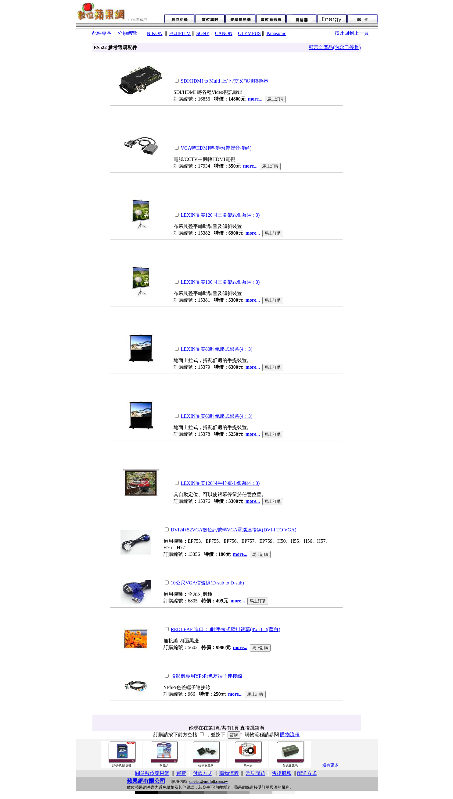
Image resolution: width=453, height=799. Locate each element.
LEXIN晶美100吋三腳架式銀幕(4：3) (220, 282)
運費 (181, 773)
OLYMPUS (249, 33)
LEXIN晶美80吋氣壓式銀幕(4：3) (217, 349)
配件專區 (101, 33)
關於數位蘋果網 (152, 773)
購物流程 (290, 734)
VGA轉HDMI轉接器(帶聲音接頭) (216, 148)
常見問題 (255, 773)
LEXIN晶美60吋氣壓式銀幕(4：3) (217, 416)
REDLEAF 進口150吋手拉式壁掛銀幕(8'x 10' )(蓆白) (225, 629)
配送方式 (307, 773)
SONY (202, 33)
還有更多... (331, 765)
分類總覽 (127, 33)
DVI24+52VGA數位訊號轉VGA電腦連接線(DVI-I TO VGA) (234, 529)
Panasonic (276, 33)
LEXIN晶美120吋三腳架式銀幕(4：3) (220, 215)
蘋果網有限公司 (146, 781)
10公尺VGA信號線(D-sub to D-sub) (207, 582)
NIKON (155, 33)
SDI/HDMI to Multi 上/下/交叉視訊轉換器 (224, 80)
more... (255, 98)
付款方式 (202, 773)
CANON (223, 33)
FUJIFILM (180, 33)
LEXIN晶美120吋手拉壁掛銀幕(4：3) (220, 483)
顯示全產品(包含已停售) (335, 47)
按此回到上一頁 (352, 33)
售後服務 (281, 773)
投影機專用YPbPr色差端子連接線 (207, 676)
